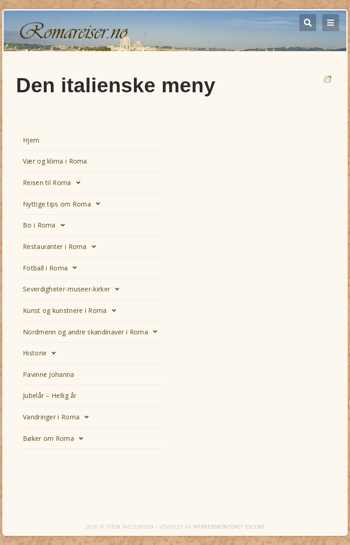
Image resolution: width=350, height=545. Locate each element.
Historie (42, 353)
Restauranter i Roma (62, 246)
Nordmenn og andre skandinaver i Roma (92, 331)
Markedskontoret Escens (229, 527)
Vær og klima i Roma (55, 161)
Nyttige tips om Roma (64, 204)
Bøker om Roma (55, 438)
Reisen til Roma (54, 183)
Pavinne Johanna (48, 374)
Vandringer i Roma (58, 417)
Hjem (31, 140)
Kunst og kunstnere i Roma (72, 310)
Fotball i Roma (52, 267)
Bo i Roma (46, 225)
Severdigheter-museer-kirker (73, 289)
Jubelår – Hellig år (50, 395)
